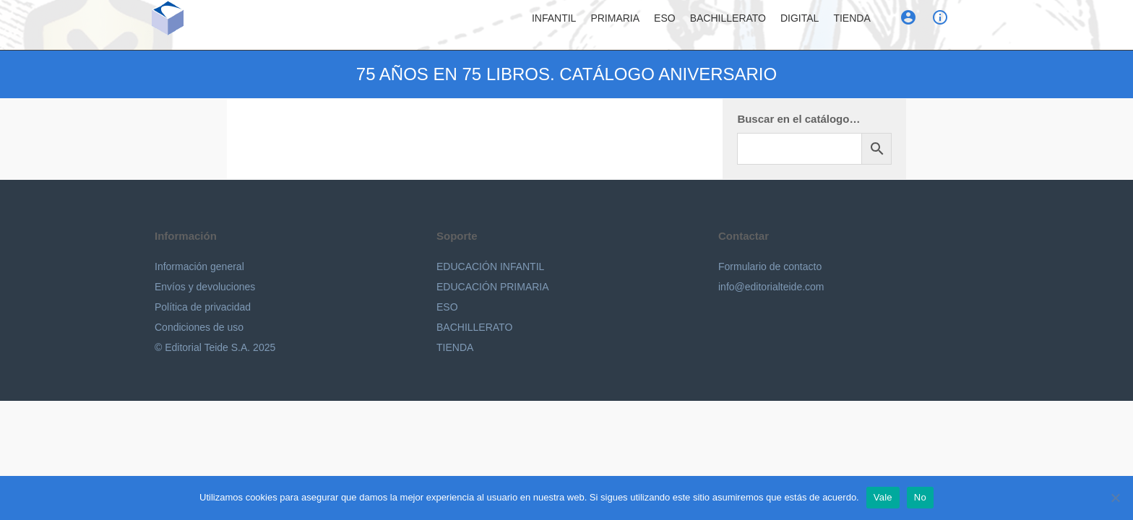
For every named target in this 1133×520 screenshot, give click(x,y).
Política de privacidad (203, 307)
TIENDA (454, 347)
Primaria (614, 25)
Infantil (554, 25)
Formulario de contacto (770, 266)
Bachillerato (728, 25)
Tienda (851, 25)
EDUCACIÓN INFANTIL (490, 266)
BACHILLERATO (474, 327)
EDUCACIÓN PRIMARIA (492, 286)
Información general (199, 266)
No (920, 497)
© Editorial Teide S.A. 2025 (215, 347)
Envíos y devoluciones (205, 286)
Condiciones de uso (199, 327)
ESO (665, 25)
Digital (799, 25)
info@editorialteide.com (771, 286)
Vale (883, 497)
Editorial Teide (227, 28)
